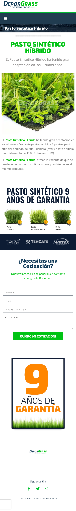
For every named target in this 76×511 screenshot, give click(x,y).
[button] (5, 18)
